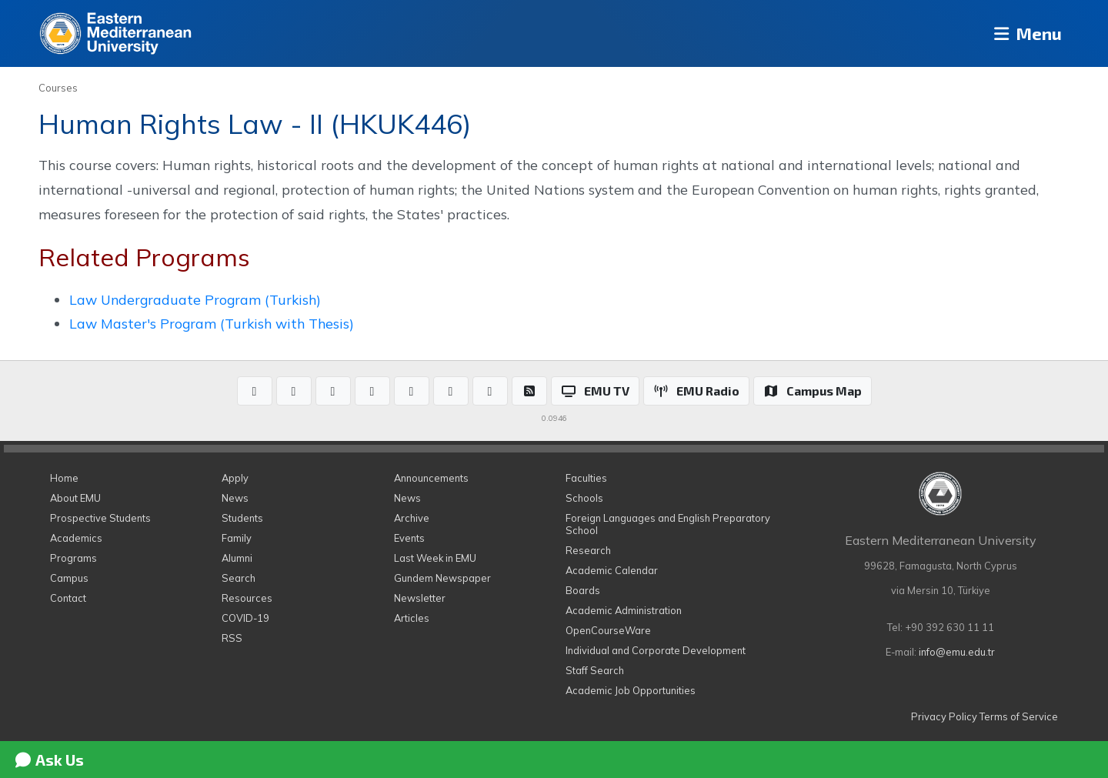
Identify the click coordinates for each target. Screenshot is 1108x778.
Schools (584, 498)
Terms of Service (1019, 716)
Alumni (237, 558)
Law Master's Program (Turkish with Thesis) (211, 323)
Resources (247, 598)
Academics (76, 538)
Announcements (431, 478)
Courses (58, 88)
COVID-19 (245, 618)
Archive (411, 518)
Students (242, 518)
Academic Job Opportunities (631, 690)
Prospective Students (100, 518)
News (235, 498)
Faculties (586, 478)
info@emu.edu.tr (957, 652)
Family (237, 538)
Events (409, 538)
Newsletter (420, 598)
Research (588, 550)
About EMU (75, 498)
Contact (68, 598)
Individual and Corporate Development (656, 650)
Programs (73, 558)
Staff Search (595, 670)
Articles (411, 618)
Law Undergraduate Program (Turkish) (195, 299)
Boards (583, 590)
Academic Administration (624, 610)
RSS (232, 638)
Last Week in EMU (435, 558)
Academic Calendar (612, 570)
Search (238, 578)
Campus (69, 578)
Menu (1024, 33)
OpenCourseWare (608, 630)
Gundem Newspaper (442, 578)
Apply (235, 478)
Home (64, 478)
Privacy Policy (944, 716)
